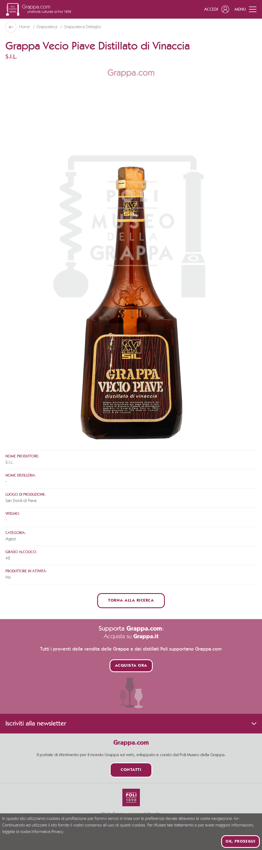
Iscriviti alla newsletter (131, 723)
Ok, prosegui (240, 841)
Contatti (131, 770)
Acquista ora (131, 666)
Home (25, 27)
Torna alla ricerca (131, 601)
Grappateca (47, 27)
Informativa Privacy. (47, 832)
